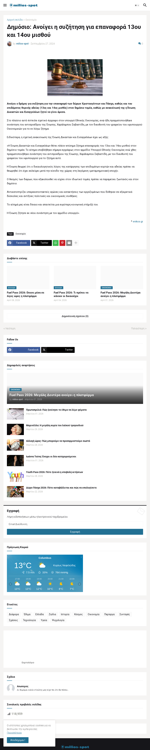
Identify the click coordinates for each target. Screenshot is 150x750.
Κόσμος (78, 614)
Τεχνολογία (29, 620)
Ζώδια (52, 614)
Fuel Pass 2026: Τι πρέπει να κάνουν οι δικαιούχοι (71, 294)
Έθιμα (27, 614)
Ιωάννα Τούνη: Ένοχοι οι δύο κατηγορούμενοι (51, 456)
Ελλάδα (39, 614)
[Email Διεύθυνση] (75, 524)
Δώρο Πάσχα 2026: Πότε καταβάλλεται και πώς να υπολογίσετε (61, 487)
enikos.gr (138, 221)
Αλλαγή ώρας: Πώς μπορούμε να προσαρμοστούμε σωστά (58, 441)
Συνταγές (125, 614)
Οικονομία (30, 20)
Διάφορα (14, 614)
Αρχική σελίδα (15, 20)
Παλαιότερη (137, 328)
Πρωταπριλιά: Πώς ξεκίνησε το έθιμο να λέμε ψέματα (56, 409)
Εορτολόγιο (28, 662)
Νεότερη (10, 328)
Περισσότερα (14, 732)
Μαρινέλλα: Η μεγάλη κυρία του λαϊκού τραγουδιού (54, 425)
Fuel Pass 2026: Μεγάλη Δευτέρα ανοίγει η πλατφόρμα (120, 294)
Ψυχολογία (58, 620)
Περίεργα (109, 614)
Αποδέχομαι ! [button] (17, 740)
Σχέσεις (13, 620)
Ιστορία (65, 614)
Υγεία (44, 620)
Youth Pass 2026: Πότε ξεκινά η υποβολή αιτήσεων (54, 472)
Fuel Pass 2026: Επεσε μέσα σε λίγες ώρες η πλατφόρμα (25, 294)
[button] (5, 5)
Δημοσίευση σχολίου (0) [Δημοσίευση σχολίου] (75, 316)
